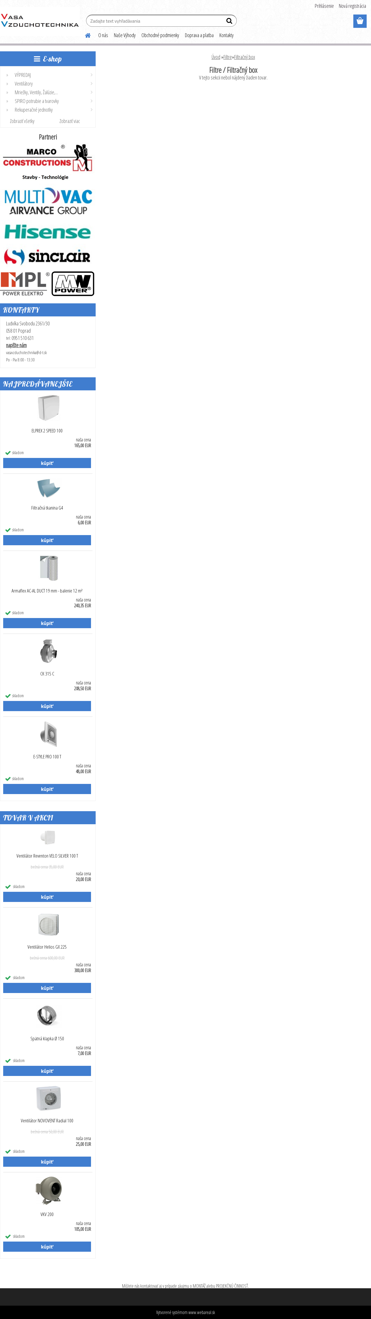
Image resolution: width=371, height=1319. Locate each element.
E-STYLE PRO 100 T (47, 757)
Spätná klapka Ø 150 (47, 1038)
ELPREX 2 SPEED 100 (47, 431)
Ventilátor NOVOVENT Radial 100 (47, 1121)
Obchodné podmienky (160, 35)
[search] (230, 22)
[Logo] (40, 21)
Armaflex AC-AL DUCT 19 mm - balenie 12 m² (47, 591)
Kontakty (226, 35)
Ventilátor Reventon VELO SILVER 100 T (47, 856)
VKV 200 (47, 1214)
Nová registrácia (352, 5)
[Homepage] (84, 34)
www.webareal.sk (201, 1312)
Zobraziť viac (69, 120)
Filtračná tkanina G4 (47, 508)
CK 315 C (47, 674)
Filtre (227, 56)
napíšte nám (16, 345)
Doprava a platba (199, 35)
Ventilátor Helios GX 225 (47, 947)
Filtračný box (244, 56)
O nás (103, 35)
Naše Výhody (125, 35)
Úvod (216, 56)
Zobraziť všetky (22, 120)
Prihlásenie (324, 5)
